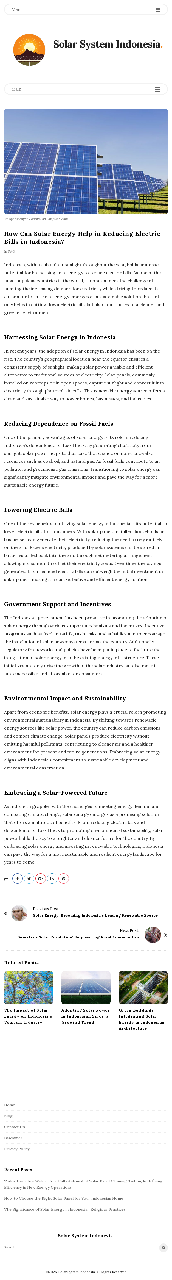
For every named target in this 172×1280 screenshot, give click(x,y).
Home (9, 1104)
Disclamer (13, 1137)
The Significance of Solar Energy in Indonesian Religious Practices (65, 1209)
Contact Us (14, 1126)
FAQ (11, 251)
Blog (8, 1115)
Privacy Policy (16, 1148)
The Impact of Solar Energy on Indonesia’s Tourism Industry (28, 1016)
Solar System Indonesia (106, 44)
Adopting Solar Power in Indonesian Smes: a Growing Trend (85, 1016)
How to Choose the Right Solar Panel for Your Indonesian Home (63, 1198)
